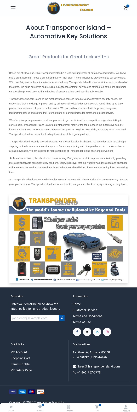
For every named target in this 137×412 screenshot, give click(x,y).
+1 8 (80, 372)
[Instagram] (107, 332)
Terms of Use (81, 322)
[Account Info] (125, 407)
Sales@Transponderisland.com (98, 366)
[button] (62, 318)
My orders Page (21, 370)
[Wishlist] (40, 407)
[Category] (68, 407)
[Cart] (97, 407)
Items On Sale (20, 364)
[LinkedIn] (97, 332)
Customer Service (84, 310)
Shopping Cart (20, 358)
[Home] (11, 407)
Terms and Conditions (87, 316)
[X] (87, 332)
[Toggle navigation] (13, 8)
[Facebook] (77, 332)
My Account (19, 352)
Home (76, 304)
